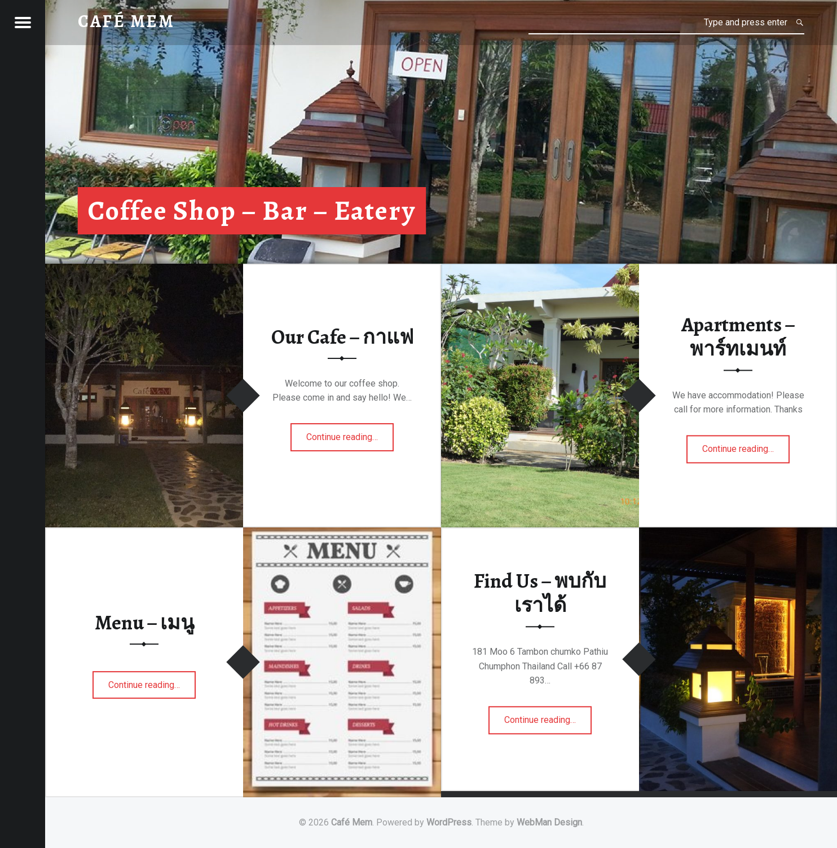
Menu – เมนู (144, 622)
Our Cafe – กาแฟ (342, 336)
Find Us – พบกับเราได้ (540, 593)
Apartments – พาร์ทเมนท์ (738, 337)
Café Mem (351, 822)
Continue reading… (342, 440)
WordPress (449, 822)
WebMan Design (549, 822)
